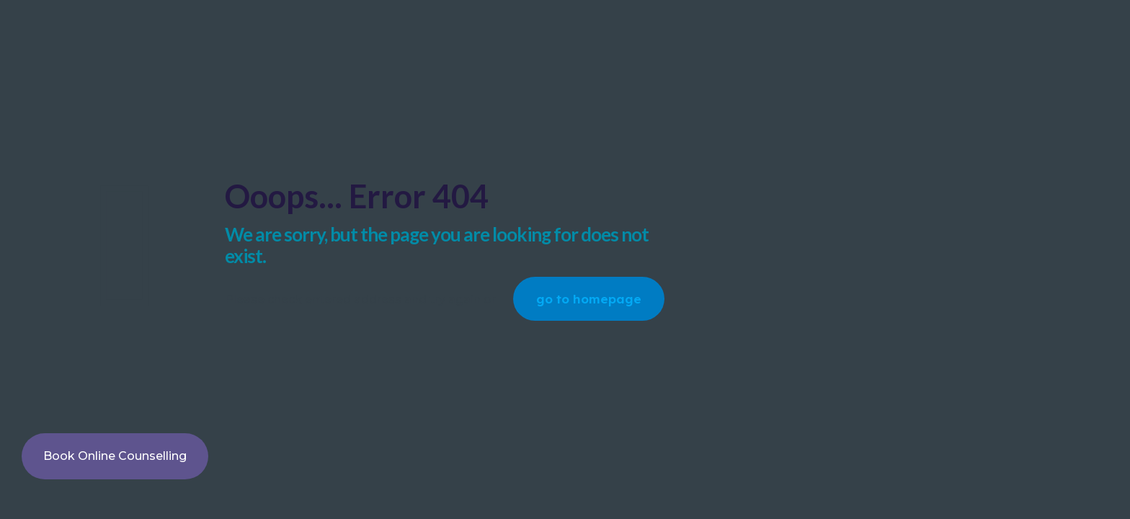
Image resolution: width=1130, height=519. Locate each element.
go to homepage (588, 298)
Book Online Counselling (115, 456)
